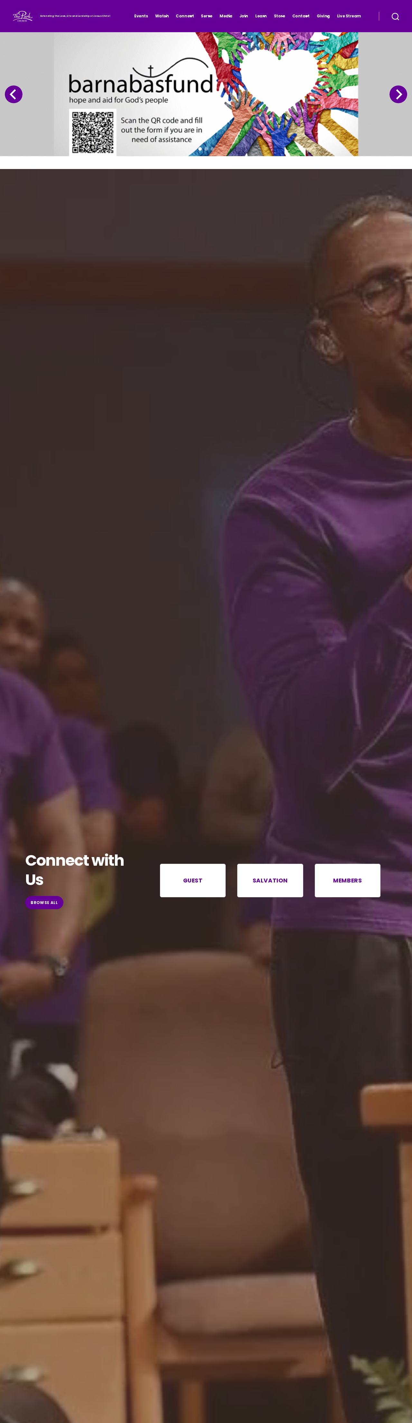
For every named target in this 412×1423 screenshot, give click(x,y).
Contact (301, 16)
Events (141, 16)
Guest (193, 880)
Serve (206, 16)
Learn (261, 16)
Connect (185, 16)
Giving (323, 16)
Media (226, 16)
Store (279, 16)
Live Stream (349, 16)
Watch (162, 16)
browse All (44, 902)
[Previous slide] (13, 94)
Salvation (270, 880)
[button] (200, 149)
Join (243, 16)
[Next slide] (399, 94)
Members (347, 880)
